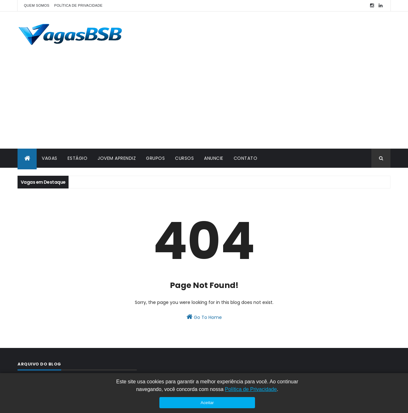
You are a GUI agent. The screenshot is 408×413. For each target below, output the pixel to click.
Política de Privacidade (251, 389)
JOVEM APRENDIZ (117, 158)
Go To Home (204, 317)
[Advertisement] (204, 100)
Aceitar (207, 402)
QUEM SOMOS (36, 5)
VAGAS (49, 158)
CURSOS (184, 158)
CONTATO (246, 158)
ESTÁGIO (78, 158)
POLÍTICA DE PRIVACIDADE (78, 5)
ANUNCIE (213, 158)
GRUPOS (155, 158)
